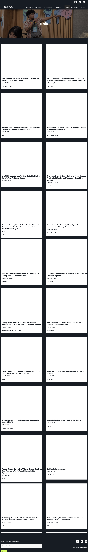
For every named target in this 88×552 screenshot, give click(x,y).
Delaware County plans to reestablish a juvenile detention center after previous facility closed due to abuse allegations (21, 227)
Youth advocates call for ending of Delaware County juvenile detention (64, 323)
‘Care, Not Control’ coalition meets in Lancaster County (65, 372)
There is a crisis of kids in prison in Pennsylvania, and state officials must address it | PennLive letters (66, 178)
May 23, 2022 (51, 423)
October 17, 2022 (52, 278)
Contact (83, 7)
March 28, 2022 (6, 475)
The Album (38, 7)
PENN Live (4, 379)
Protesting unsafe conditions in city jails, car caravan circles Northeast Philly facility (20, 519)
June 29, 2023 (6, 132)
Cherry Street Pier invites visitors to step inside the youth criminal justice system (21, 128)
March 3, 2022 (51, 471)
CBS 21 (49, 526)
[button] (29, 7)
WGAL (49, 426)
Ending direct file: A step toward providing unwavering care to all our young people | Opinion (21, 323)
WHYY (3, 135)
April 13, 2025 (5, 83)
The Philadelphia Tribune (54, 233)
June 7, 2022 (50, 376)
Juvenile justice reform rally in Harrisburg (64, 420)
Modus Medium (83, 542)
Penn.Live (50, 86)
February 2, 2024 (52, 83)
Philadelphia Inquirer (53, 475)
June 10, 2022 (6, 376)
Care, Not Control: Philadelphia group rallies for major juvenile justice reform (20, 79)
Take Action (59, 7)
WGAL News (50, 379)
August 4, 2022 (6, 327)
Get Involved (74, 7)
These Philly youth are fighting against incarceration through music (62, 226)
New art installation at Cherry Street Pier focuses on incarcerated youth (66, 128)
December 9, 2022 (52, 229)
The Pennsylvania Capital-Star (11, 330)
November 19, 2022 (7, 278)
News (67, 7)
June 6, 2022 (5, 425)
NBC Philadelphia (52, 135)
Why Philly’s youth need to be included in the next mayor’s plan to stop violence (21, 177)
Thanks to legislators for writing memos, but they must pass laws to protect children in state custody (22, 471)
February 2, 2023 (7, 231)
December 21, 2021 (52, 522)
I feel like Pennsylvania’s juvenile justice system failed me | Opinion (67, 275)
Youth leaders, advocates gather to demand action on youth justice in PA (65, 519)
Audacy (4, 282)
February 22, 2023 (52, 182)
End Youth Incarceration (56, 469)
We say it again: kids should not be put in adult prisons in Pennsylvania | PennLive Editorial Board (66, 79)
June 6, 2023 (50, 132)
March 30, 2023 (6, 180)
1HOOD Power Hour (7, 428)
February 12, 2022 (7, 522)
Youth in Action (48, 7)
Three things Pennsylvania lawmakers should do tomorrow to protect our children (21, 372)
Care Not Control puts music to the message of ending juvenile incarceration (20, 275)
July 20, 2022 (51, 327)
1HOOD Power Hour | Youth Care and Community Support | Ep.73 (20, 421)
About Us (29, 7)
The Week (50, 282)
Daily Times (50, 330)
